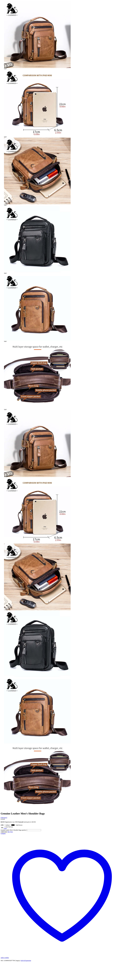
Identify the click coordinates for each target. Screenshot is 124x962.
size (2, 827)
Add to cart (4, 832)
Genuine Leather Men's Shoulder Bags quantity (13, 830)
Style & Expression (26, 960)
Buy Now (10, 832)
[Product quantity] (33, 830)
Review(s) (4, 817)
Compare (3, 833)
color (2, 825)
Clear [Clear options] (5, 828)
